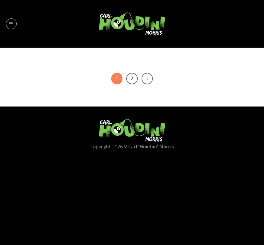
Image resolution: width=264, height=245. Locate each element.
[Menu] (11, 23)
